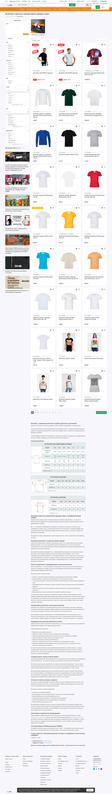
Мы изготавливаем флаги (76, 717)
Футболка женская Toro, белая (94, 358)
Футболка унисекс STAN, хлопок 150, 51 (42, 237)
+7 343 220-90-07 (48, 742)
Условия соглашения (80, 763)
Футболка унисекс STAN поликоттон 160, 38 (92, 318)
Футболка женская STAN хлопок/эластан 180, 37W (95, 196)
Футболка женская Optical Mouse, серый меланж (92, 400)
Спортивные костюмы (45, 779)
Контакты (44, 1)
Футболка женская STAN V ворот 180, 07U (69, 237)
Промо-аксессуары (75, 9)
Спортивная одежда (32, 9)
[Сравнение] (91, 4)
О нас (6, 1)
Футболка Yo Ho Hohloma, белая (42, 399)
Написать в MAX (63, 1)
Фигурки (60, 770)
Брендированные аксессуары (38, 717)
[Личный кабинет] (87, 4)
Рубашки (7, 764)
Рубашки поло (8, 767)
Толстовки (7, 769)
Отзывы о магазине (36, 1)
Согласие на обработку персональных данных (38, 791)
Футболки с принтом (45, 761)
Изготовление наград (63, 761)
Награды (60, 768)
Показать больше (101, 412)
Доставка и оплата (80, 768)
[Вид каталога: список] (101, 40)
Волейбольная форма (45, 772)
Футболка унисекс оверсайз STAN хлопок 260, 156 (41, 318)
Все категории (22, 4)
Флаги (55, 9)
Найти (72, 4)
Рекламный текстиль (45, 9)
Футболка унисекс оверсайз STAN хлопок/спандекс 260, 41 (94, 114)
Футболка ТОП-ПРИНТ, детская (68, 73)
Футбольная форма (45, 768)
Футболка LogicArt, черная (67, 358)
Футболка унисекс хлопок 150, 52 (69, 154)
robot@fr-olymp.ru (76, 1)
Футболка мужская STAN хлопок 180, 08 (43, 196)
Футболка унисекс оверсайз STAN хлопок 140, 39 (67, 196)
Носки (6, 762)
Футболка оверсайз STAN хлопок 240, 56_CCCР (94, 73)
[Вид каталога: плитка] (97, 40)
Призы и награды (63, 9)
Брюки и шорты (9, 759)
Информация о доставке (14, 1)
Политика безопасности (81, 761)
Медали (60, 765)
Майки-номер (43, 784)
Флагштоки (25, 765)
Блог (29, 1)
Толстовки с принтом (45, 763)
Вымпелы (25, 763)
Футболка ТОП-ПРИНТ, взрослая (43, 73)
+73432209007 (92, 1)
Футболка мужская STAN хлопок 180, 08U (94, 237)
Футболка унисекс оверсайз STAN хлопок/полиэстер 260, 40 (68, 277)
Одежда (22, 9)
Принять (90, 790)
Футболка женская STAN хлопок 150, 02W (43, 277)
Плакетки (60, 763)
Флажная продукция (28, 761)
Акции (77, 772)
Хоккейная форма (44, 775)
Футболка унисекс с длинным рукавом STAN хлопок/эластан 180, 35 (42, 115)
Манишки (42, 782)
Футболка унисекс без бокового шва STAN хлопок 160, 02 (68, 114)
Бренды (77, 765)
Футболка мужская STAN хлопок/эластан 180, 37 (92, 155)
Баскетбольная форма (45, 770)
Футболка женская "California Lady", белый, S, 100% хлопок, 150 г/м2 (43, 360)
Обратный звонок (97, 762)
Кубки (59, 759)
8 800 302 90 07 (97, 760)
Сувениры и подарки (88, 9)
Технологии (24, 1)
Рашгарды (42, 777)
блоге (19, 148)
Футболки (7, 771)
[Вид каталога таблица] (105, 40)
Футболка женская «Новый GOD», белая (67, 400)
